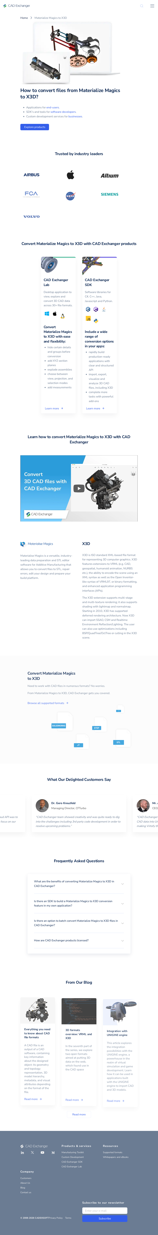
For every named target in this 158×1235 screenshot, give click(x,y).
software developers (63, 112)
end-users (52, 107)
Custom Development (73, 1157)
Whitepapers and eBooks (116, 1157)
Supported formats (112, 1152)
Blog (22, 1187)
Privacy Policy (56, 1217)
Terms (68, 1217)
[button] (79, 883)
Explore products (34, 127)
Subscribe (105, 1218)
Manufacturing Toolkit (73, 1152)
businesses (75, 116)
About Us (25, 1183)
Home (24, 18)
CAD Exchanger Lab (72, 1166)
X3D (86, 543)
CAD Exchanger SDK (72, 1161)
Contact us (25, 1192)
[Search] (142, 6)
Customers (25, 1178)
